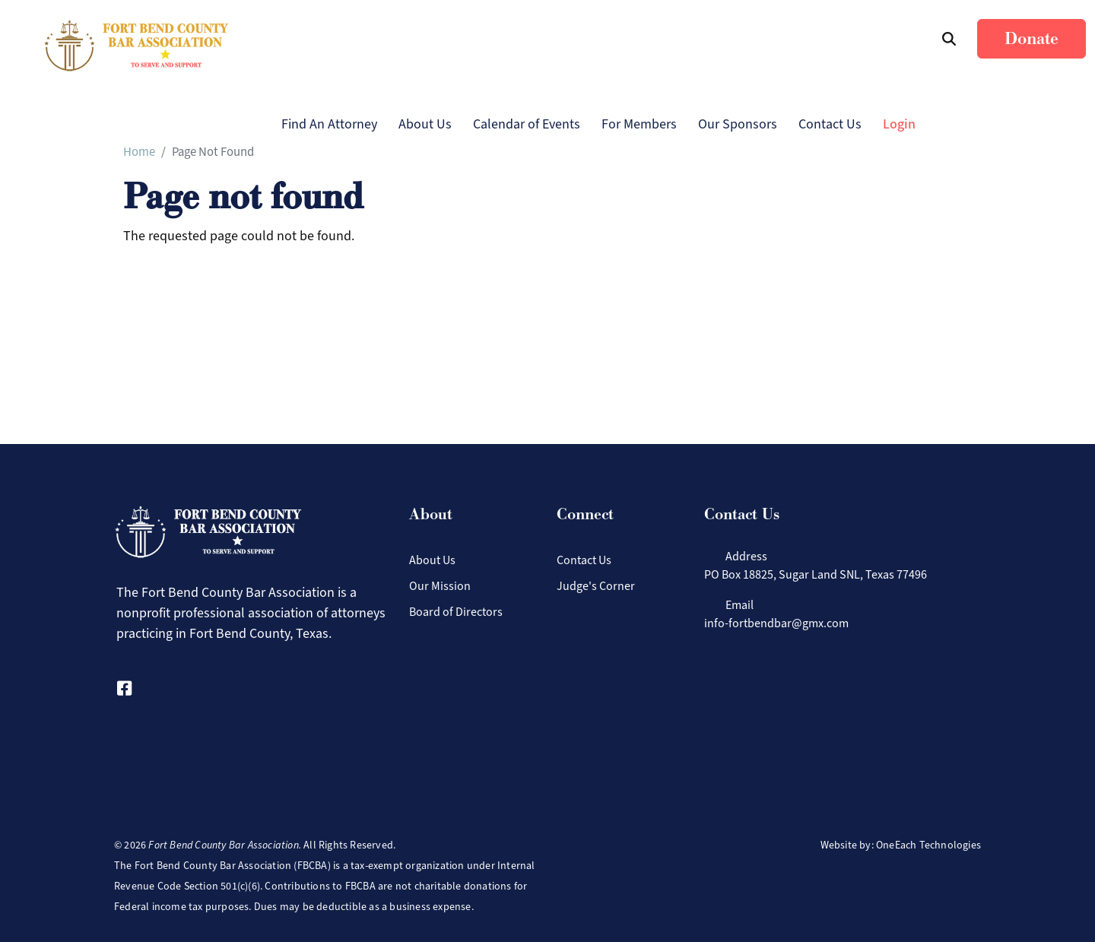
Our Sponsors (737, 124)
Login (899, 124)
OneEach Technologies (928, 845)
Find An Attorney (329, 124)
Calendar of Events (526, 124)
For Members (639, 124)
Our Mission (440, 586)
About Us (425, 124)
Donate (1031, 38)
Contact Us (830, 124)
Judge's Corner (596, 586)
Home (139, 151)
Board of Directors (456, 612)
